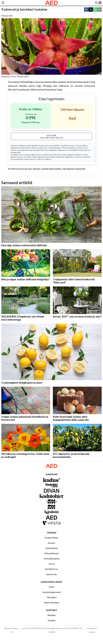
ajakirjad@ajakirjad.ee (54, 628)
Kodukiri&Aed (25, 148)
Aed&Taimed (51, 548)
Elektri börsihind (51, 602)
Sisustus (51, 543)
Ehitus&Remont (51, 553)
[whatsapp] (95, 9)
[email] (99, 9)
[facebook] (86, 9)
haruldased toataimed (73, 168)
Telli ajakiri (52, 597)
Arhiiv (51, 587)
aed (30, 168)
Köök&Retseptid (51, 558)
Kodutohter (42, 148)
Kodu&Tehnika (51, 537)
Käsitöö (80, 148)
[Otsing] (96, 3)
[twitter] (91, 9)
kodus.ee (47, 145)
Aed (85, 148)
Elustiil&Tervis (51, 569)
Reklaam (51, 615)
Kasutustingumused (52, 592)
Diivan (33, 148)
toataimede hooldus (51, 168)
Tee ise (51, 563)
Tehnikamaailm (54, 148)
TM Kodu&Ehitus (68, 148)
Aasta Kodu (51, 574)
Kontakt (51, 620)
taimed (36, 168)
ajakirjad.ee (69, 157)
